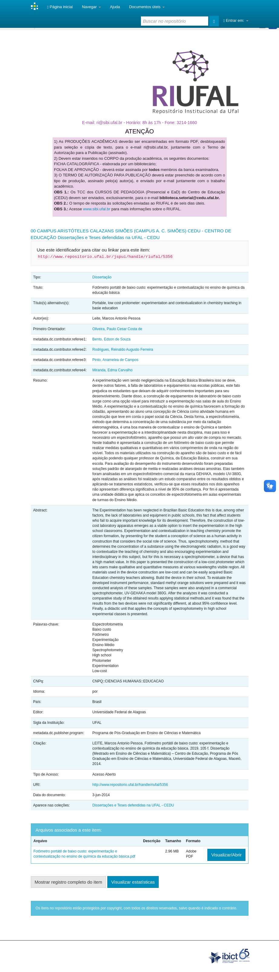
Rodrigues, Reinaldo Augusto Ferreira (122, 349)
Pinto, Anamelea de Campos (115, 360)
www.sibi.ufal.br (96, 209)
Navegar (91, 7)
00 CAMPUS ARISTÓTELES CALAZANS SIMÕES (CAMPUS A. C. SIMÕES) (109, 230)
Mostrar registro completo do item (68, 882)
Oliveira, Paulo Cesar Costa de (117, 329)
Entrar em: (235, 20)
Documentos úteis (147, 7)
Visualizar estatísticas (133, 882)
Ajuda (115, 7)
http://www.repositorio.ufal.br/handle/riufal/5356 (130, 785)
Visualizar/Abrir (226, 854)
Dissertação (102, 277)
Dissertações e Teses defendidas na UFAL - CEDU (109, 237)
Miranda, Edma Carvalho (112, 370)
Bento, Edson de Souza (111, 339)
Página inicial (60, 7)
